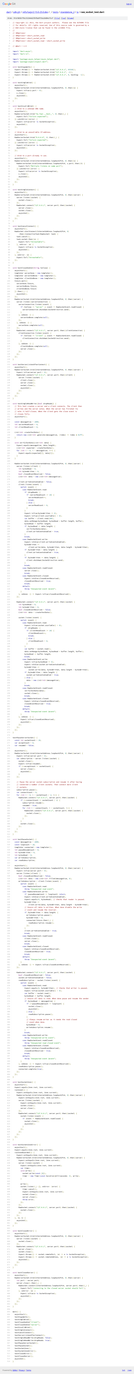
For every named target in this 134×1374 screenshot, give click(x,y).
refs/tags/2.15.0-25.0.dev (35, 12)
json (130, 1370)
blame (70, 18)
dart (8, 12)
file (57, 18)
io (78, 12)
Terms (28, 1370)
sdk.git (16, 12)
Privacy (21, 1370)
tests (55, 12)
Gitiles (14, 1370)
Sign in (129, 4)
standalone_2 (67, 12)
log (63, 18)
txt (123, 1370)
